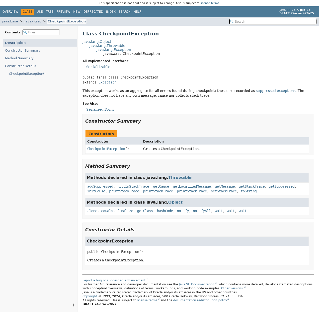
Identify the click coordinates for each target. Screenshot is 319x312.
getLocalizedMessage (192, 186)
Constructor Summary (22, 50)
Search (125, 11)
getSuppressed (282, 186)
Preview (63, 11)
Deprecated (93, 11)
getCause (161, 186)
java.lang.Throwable (107, 46)
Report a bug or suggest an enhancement (114, 280)
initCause (96, 191)
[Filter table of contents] (41, 32)
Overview (10, 11)
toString (249, 191)
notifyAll (202, 211)
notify (183, 211)
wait (219, 211)
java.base (10, 21)
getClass (145, 211)
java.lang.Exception (113, 50)
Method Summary (19, 58)
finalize (125, 211)
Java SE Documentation (196, 284)
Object (175, 202)
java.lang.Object (96, 42)
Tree (50, 11)
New (76, 11)
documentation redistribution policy (200, 300)
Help (137, 11)
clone (92, 211)
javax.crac (32, 21)
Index (111, 11)
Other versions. (232, 288)
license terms (209, 3)
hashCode (165, 211)
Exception (107, 82)
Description (15, 43)
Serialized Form (100, 109)
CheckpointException (67, 21)
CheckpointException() (27, 74)
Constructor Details (20, 66)
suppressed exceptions (276, 91)
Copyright (89, 296)
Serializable (98, 67)
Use (40, 11)
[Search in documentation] (273, 21)
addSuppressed (100, 186)
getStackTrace (252, 186)
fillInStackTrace (133, 186)
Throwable (180, 177)
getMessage (225, 186)
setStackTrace (224, 191)
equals (107, 211)
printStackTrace (124, 191)
